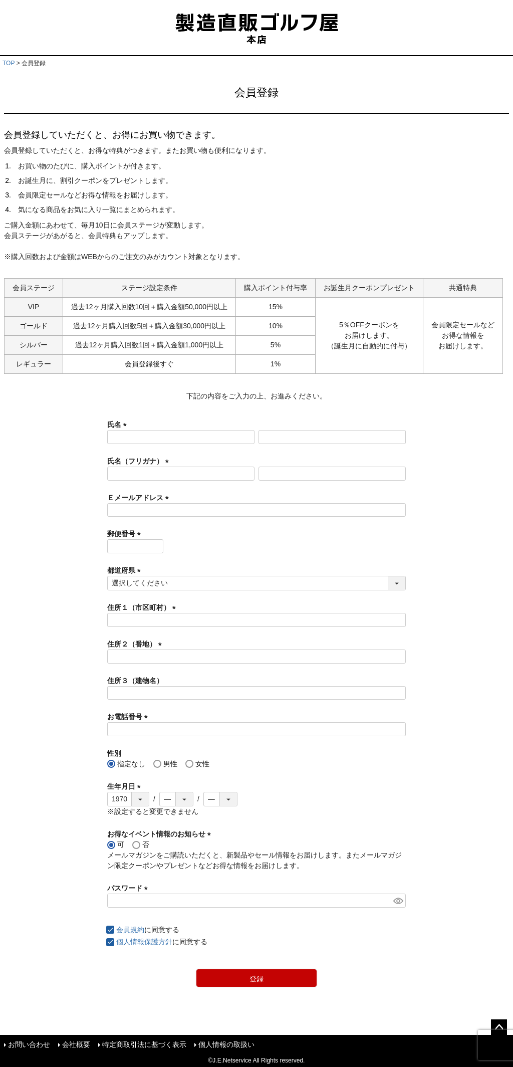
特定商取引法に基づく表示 (144, 1044)
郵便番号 (125, 534)
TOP (9, 63)
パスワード (129, 888)
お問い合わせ (29, 1044)
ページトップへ (499, 1027)
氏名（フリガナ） (139, 461)
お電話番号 (129, 717)
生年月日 (125, 786)
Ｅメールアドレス (139, 498)
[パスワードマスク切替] (398, 900)
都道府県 (125, 570)
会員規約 (130, 930)
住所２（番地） (136, 644)
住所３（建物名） (135, 681)
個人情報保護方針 (144, 942)
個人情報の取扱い (226, 1044)
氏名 (118, 424)
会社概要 (76, 1044)
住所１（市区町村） (143, 607)
